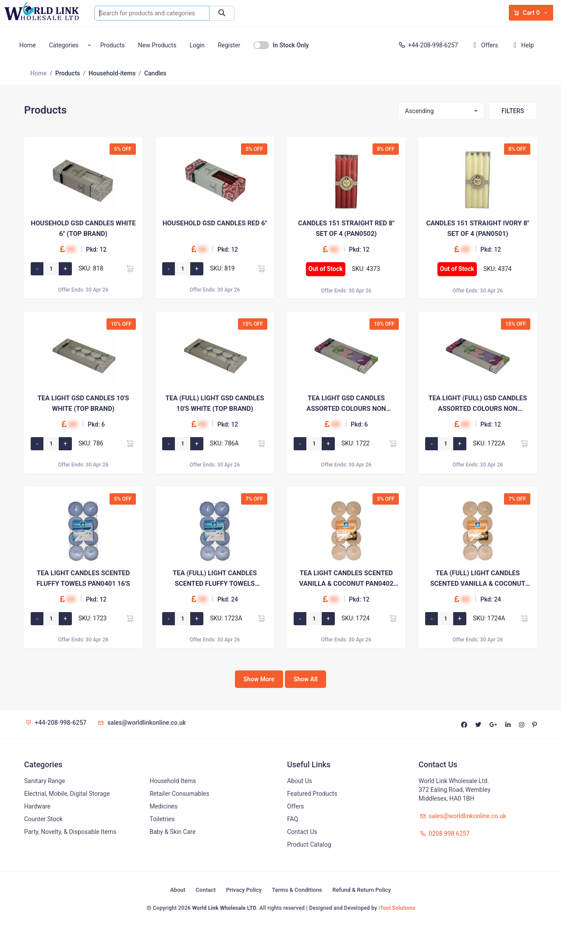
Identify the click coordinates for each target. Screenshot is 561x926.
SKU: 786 (90, 443)
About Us (299, 780)
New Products (157, 45)
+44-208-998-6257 (427, 45)
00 (70, 249)
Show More (259, 679)
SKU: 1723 (92, 618)
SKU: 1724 (355, 618)
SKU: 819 (222, 268)
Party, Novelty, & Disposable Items (70, 831)
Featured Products (312, 793)
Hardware (37, 806)
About (177, 890)
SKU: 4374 (497, 268)
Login (197, 45)
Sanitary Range (44, 780)
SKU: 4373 (366, 268)
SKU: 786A (224, 443)
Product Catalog (309, 844)
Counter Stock (43, 819)
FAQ (292, 819)
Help (522, 45)
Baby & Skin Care (172, 831)
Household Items (172, 780)
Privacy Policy (244, 890)
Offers (484, 45)
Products (112, 45)
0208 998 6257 (444, 833)
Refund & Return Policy (361, 890)
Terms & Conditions (297, 890)
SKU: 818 (90, 268)
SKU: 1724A (489, 618)
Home (27, 45)
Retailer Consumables (179, 793)
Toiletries (161, 819)
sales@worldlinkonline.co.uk (141, 722)
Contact (206, 890)
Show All (306, 679)
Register (229, 45)
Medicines (163, 806)
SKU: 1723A (226, 618)
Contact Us (302, 831)
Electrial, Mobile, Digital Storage (67, 793)
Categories (63, 45)
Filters (512, 110)
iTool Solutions (397, 908)
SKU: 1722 (355, 443)
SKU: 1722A (489, 443)
